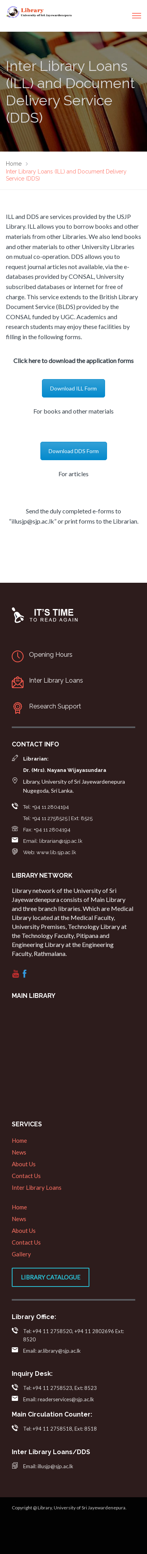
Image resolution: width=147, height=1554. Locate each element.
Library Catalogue (50, 1277)
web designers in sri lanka (14, 1541)
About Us (24, 1163)
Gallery (21, 1254)
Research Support (55, 706)
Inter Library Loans (56, 680)
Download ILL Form (73, 388)
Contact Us (26, 1175)
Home (19, 1140)
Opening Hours (51, 654)
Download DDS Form (74, 451)
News (19, 1152)
